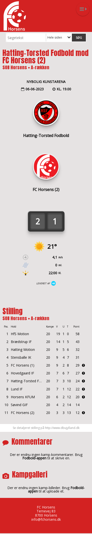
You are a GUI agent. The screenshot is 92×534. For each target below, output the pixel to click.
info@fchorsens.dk (46, 519)
